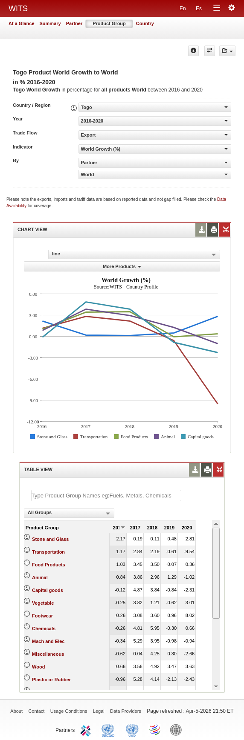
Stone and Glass (50, 539)
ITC (87, 729)
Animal (40, 577)
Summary (50, 23)
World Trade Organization (155, 729)
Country (145, 23)
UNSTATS (132, 729)
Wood (38, 666)
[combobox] (69, 513)
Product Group (109, 23)
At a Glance (22, 23)
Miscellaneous (48, 654)
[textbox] (106, 495)
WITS (18, 8)
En (183, 8)
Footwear (42, 615)
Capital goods (47, 590)
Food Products (48, 564)
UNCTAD (109, 729)
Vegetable (43, 603)
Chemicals (43, 628)
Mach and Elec (48, 641)
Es (199, 8)
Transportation (48, 551)
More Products (122, 266)
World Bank (177, 729)
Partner (74, 23)
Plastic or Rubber (51, 679)
